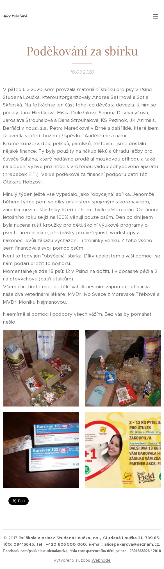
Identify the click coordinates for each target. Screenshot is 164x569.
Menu (155, 16)
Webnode (101, 560)
